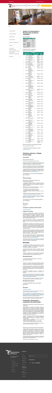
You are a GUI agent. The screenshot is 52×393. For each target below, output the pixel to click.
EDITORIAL (24, 376)
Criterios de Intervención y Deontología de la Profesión (31, 70)
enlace (41, 298)
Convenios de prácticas (27, 209)
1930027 (26, 101)
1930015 (26, 83)
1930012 (26, 70)
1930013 (26, 76)
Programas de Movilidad (27, 289)
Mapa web (13, 369)
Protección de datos (15, 365)
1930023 (26, 99)
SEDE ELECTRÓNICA (24, 372)
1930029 (26, 108)
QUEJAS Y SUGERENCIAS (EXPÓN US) (24, 367)
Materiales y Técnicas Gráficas (30, 108)
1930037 (26, 114)
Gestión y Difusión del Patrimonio (30, 115)
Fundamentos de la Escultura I (30, 56)
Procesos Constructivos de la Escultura (30, 80)
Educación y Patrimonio (30, 112)
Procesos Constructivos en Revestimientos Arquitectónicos (30, 86)
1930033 (26, 129)
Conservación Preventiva (30, 94)
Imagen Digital (30, 62)
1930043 (26, 138)
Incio (9, 26)
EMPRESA (23, 360)
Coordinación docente (26, 149)
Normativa (24, 205)
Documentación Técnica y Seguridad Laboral (30, 96)
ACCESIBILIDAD (11, 1)
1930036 (26, 112)
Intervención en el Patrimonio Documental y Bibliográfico (31, 123)
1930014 (26, 80)
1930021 (26, 92)
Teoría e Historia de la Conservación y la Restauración (31, 89)
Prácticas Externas (29, 138)
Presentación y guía (12, 49)
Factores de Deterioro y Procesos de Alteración (30, 73)
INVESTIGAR (23, 5)
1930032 (26, 123)
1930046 (26, 61)
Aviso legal (13, 371)
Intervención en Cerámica (30, 120)
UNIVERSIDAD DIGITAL (40, 1)
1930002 (26, 64)
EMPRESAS (30, 5)
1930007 (26, 57)
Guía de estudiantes (34, 291)
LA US (17, 5)
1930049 (26, 103)
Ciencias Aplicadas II (30, 92)
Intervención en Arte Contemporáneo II (30, 117)
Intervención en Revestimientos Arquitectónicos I (30, 106)
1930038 (26, 120)
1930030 (26, 110)
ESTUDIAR (19, 5)
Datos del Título (12, 52)
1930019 (26, 86)
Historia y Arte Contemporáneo (30, 76)
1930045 (26, 59)
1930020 (26, 89)
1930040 (26, 127)
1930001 (26, 62)
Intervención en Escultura (30, 104)
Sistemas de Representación (30, 64)
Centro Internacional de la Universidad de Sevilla (31, 294)
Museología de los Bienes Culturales (30, 136)
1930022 (26, 96)
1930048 (26, 78)
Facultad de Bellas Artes (34, 171)
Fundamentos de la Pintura (30, 59)
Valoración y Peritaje (30, 111)
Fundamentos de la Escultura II (30, 58)
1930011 (26, 67)
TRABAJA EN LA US (39, 5)
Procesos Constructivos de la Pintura (30, 83)
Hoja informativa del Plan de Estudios (28, 50)
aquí (37, 237)
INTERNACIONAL (34, 5)
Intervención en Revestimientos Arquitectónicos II (31, 130)
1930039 (26, 125)
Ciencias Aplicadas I (30, 68)
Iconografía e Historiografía (30, 99)
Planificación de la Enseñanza (14, 53)
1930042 (26, 133)
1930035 (26, 140)
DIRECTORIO (24, 362)
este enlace (36, 339)
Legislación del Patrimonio (30, 134)
